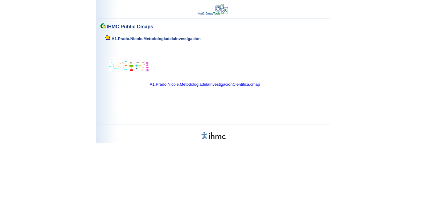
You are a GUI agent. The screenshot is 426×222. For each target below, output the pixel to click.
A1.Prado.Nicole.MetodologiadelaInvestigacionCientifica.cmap (205, 84)
